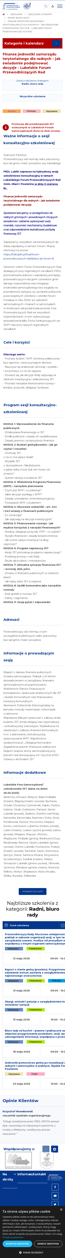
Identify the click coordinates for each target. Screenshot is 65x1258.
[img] (27, 6)
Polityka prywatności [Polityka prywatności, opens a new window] (13, 1237)
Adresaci (11, 620)
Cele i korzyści (16, 342)
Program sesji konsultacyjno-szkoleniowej (30, 408)
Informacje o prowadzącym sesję (28, 656)
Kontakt (39, 1174)
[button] (32, 1252)
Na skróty (8, 1176)
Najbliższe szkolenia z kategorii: (32, 909)
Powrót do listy (32, 891)
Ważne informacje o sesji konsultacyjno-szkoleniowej (29, 139)
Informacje (25, 1174)
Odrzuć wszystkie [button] (48, 1243)
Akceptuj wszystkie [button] (17, 1243)
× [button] (61, 1209)
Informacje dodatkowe (24, 772)
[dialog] (32, 1232)
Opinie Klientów (20, 1100)
